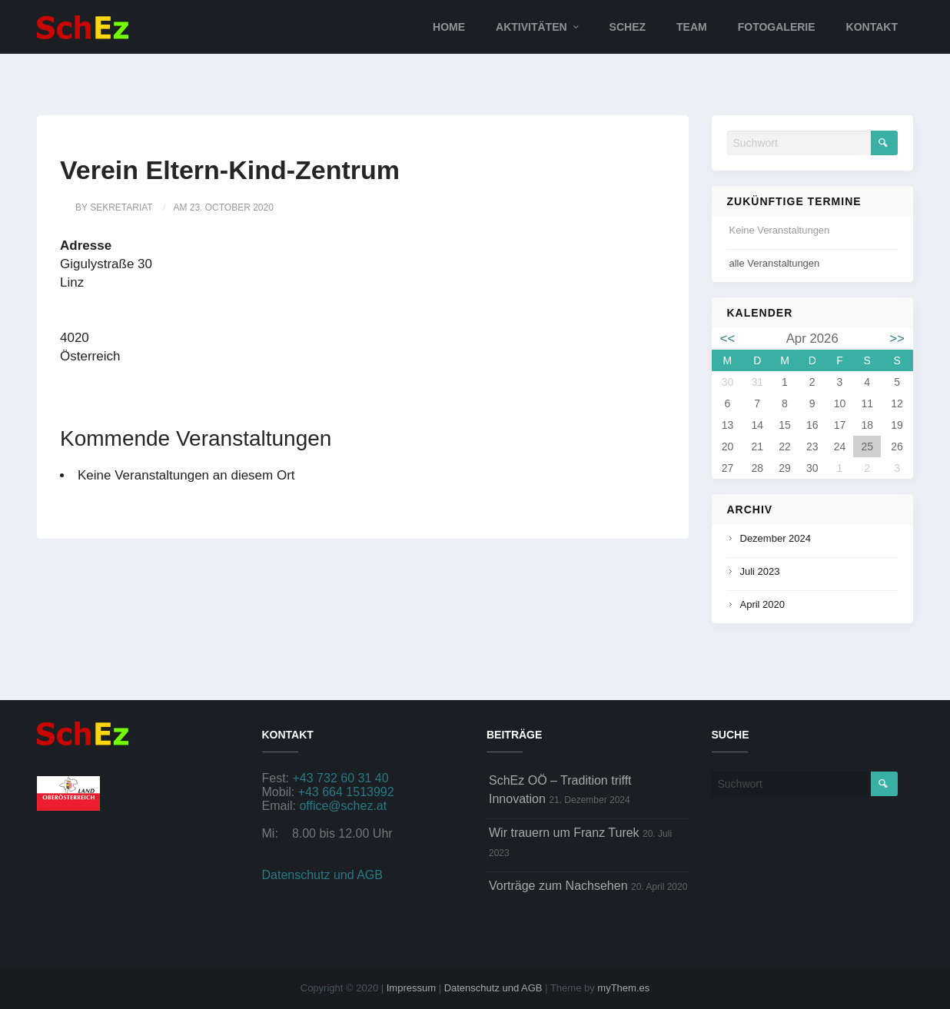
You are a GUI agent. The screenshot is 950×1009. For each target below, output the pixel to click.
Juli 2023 (760, 571)
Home (449, 27)
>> (897, 338)
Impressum (411, 988)
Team (691, 27)
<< (728, 338)
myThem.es (623, 988)
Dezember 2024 (776, 538)
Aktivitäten (531, 27)
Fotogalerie (776, 27)
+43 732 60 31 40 (341, 778)
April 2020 (763, 604)
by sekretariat (114, 207)
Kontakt (872, 27)
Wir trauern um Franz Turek (564, 832)
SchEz (628, 27)
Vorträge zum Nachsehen (558, 885)
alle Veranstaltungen (774, 263)
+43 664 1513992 (346, 791)
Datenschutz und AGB (322, 874)
